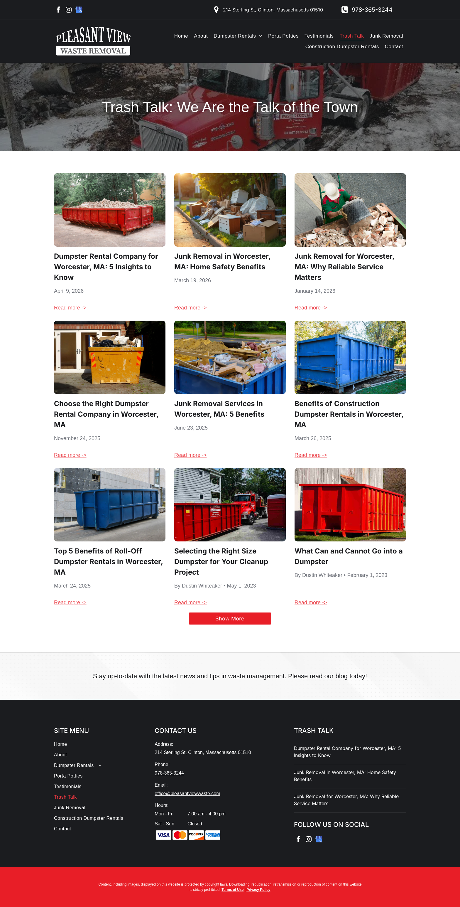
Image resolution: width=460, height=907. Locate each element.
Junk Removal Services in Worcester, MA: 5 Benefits (219, 408)
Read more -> (70, 308)
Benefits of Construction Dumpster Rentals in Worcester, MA (349, 414)
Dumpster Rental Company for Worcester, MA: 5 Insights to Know (106, 267)
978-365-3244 (169, 772)
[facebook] (58, 10)
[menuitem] (181, 36)
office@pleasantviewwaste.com (187, 793)
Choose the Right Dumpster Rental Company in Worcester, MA (106, 414)
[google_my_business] (79, 10)
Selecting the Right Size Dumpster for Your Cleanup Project (221, 561)
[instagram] (68, 10)
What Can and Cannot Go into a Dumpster (349, 556)
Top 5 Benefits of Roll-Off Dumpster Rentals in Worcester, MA (108, 561)
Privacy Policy (258, 890)
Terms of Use (232, 890)
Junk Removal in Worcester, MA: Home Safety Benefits (222, 261)
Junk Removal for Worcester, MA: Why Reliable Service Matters (344, 267)
